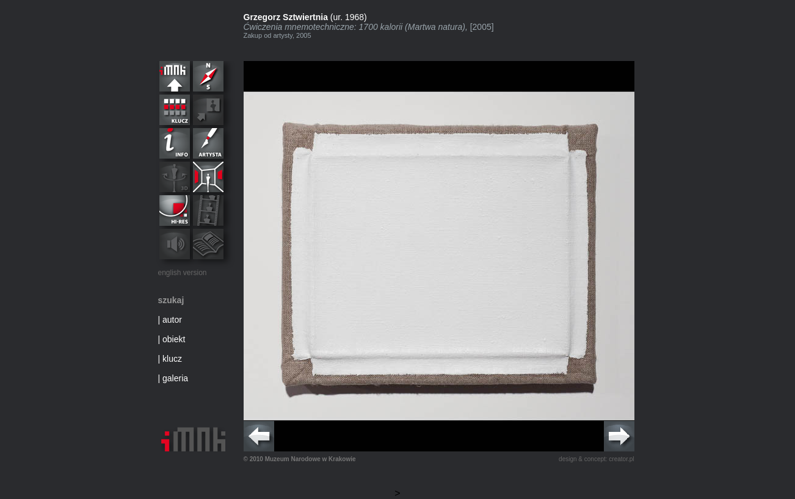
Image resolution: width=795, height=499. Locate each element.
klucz (172, 359)
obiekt (173, 339)
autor (172, 320)
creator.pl (621, 459)
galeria (175, 378)
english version (182, 272)
